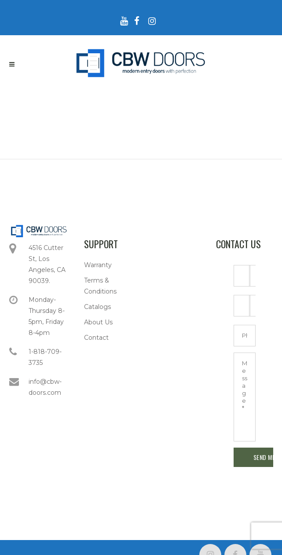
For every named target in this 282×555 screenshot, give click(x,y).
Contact (96, 338)
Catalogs (97, 307)
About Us (98, 322)
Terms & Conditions (100, 285)
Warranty (98, 265)
